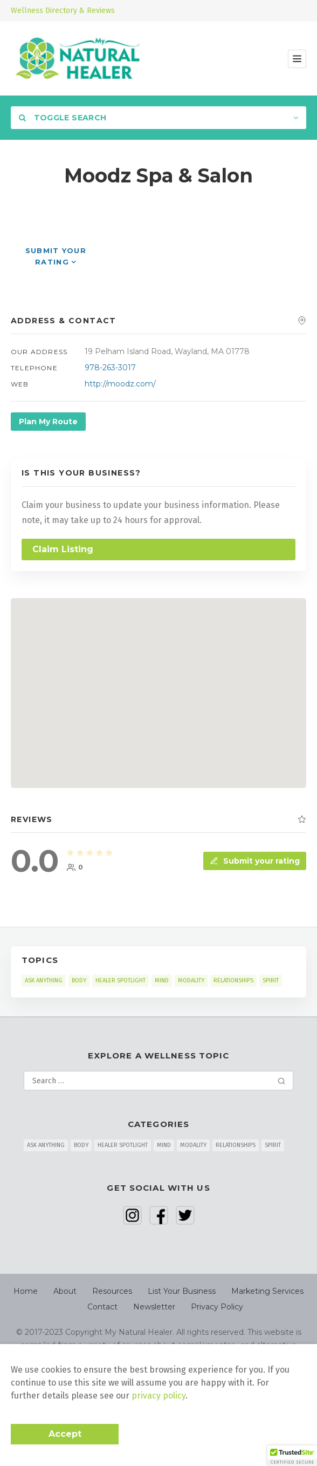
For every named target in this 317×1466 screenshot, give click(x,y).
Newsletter (154, 1307)
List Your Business (182, 1291)
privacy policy (158, 1395)
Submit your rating (255, 861)
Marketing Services (267, 1291)
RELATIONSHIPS (233, 980)
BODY (79, 980)
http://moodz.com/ (120, 384)
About (65, 1291)
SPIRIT (271, 980)
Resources (112, 1291)
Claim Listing (62, 549)
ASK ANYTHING (44, 980)
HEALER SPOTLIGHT (120, 980)
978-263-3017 (110, 367)
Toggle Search (62, 118)
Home (25, 1291)
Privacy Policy (217, 1307)
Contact (102, 1307)
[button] (292, 1455)
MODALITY (191, 980)
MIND (162, 980)
